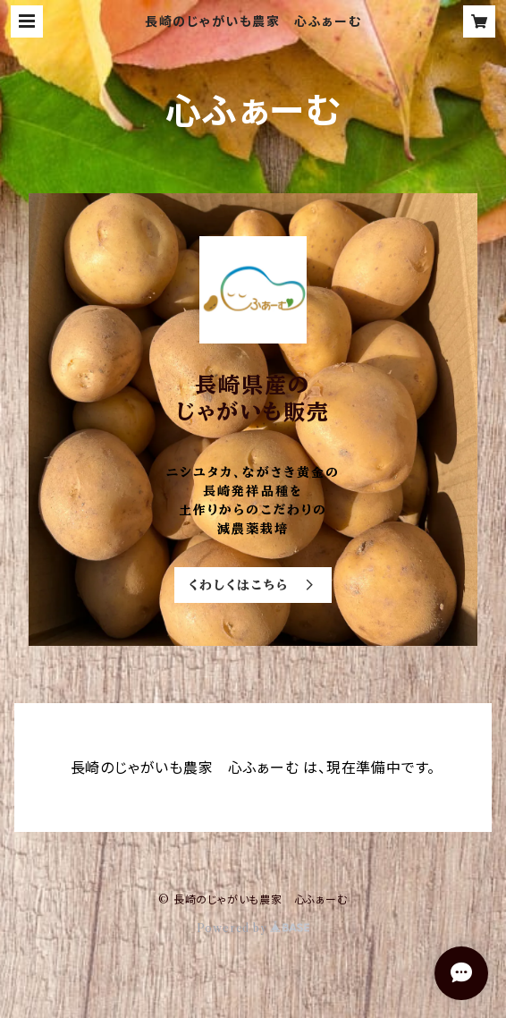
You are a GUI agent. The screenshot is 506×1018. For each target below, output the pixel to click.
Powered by (253, 928)
